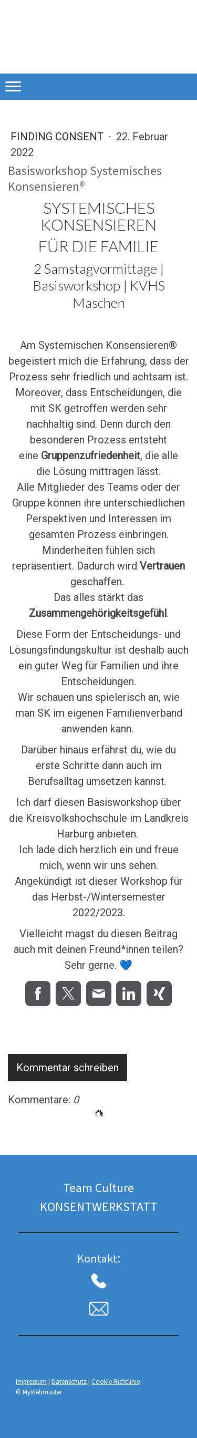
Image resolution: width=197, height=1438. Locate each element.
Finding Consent (58, 136)
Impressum (31, 1381)
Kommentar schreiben (67, 1067)
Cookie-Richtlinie (115, 1381)
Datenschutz (69, 1381)
